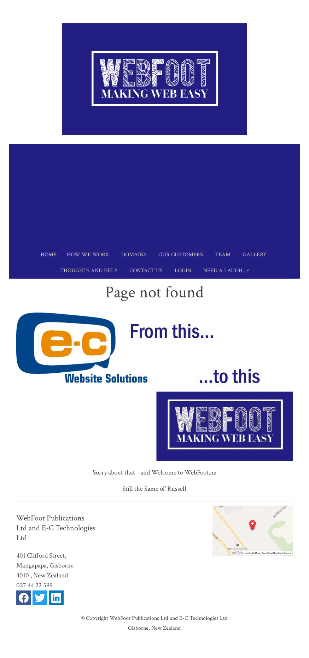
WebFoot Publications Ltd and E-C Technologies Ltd (169, 618)
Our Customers (180, 254)
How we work (88, 254)
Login (183, 270)
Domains (133, 254)
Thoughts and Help (88, 270)
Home (49, 254)
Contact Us (146, 270)
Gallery (255, 254)
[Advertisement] (154, 193)
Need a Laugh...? (226, 270)
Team (223, 254)
